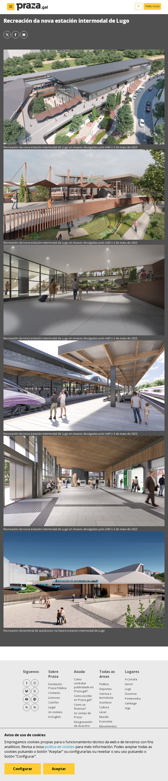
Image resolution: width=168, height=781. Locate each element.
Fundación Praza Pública (57, 686)
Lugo (128, 689)
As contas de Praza (82, 715)
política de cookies (60, 746)
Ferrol (129, 684)
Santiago (131, 703)
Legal (51, 707)
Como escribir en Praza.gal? (83, 698)
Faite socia (152, 6)
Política (104, 684)
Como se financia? (80, 706)
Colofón (53, 702)
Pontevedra (133, 698)
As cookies (55, 712)
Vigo (128, 708)
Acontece (105, 702)
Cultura (104, 707)
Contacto (54, 693)
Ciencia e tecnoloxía (106, 696)
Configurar (22, 768)
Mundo (104, 717)
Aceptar (59, 768)
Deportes (105, 689)
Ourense (131, 694)
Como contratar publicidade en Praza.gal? (84, 685)
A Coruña (131, 679)
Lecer (103, 712)
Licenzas (54, 698)
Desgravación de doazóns (83, 724)
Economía (105, 721)
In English (54, 717)
